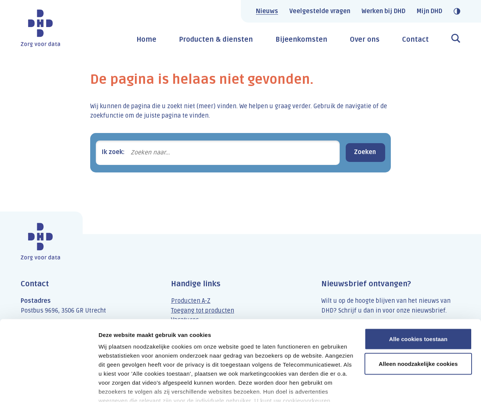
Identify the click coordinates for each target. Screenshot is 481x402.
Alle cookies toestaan (418, 296)
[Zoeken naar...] (232, 153)
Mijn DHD (429, 11)
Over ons (365, 39)
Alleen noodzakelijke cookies (418, 321)
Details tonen (116, 387)
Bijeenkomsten (301, 39)
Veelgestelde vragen (319, 11)
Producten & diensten (216, 39)
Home (146, 39)
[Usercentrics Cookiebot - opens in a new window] (49, 387)
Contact (415, 39)
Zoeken (365, 152)
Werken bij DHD (383, 11)
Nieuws (267, 11)
